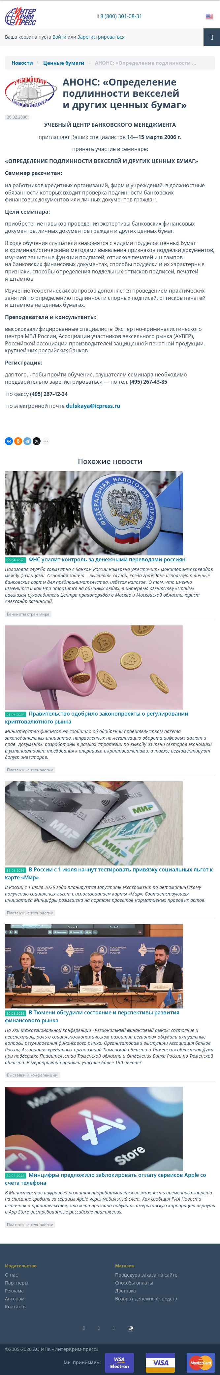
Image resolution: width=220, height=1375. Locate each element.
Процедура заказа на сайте (146, 1275)
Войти (59, 37)
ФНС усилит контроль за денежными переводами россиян (107, 559)
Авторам (14, 1298)
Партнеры (16, 1283)
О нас (11, 1275)
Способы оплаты (134, 1283)
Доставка (125, 1290)
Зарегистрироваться (101, 37)
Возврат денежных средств (146, 1298)
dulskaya (78, 405)
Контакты (16, 1306)
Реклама (14, 1290)
